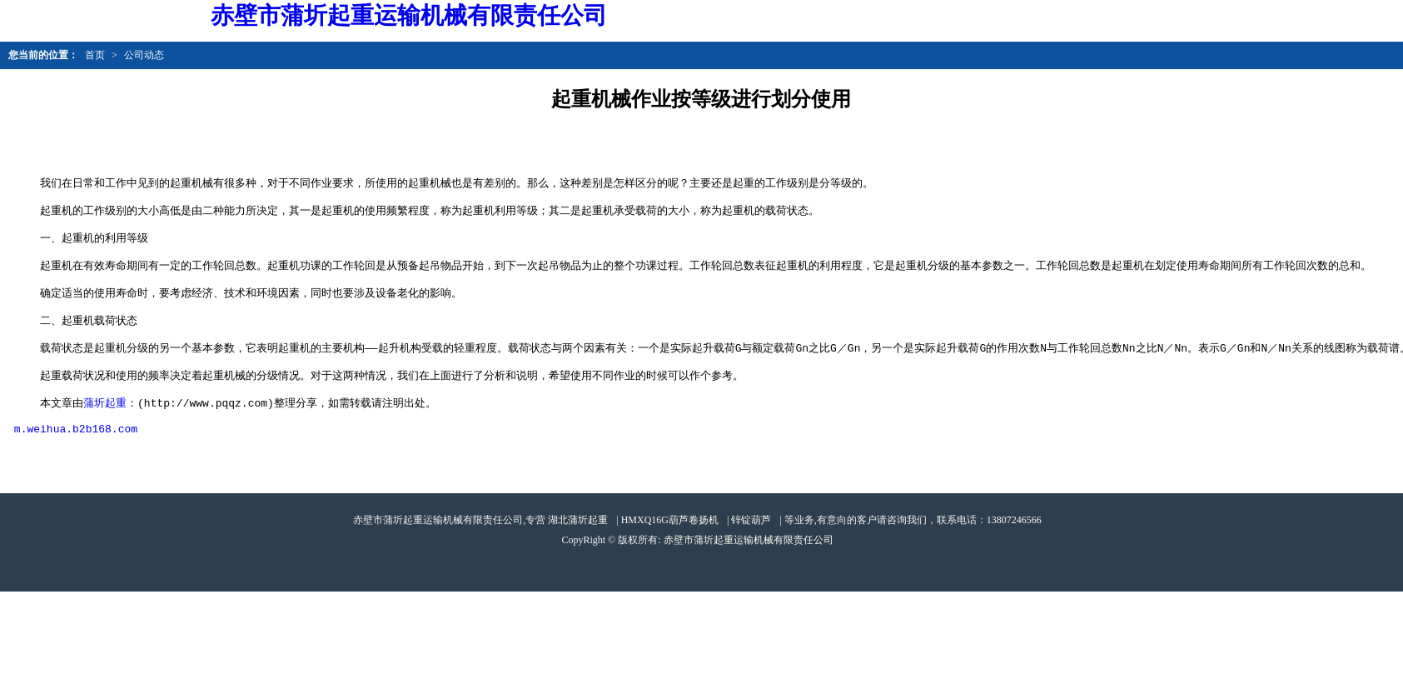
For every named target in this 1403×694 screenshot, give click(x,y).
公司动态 (144, 55)
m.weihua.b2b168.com (75, 460)
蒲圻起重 (105, 429)
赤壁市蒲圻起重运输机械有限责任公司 (748, 572)
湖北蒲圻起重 (578, 552)
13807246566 (1014, 552)
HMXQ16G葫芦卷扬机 (670, 552)
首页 (95, 55)
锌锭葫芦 (751, 552)
